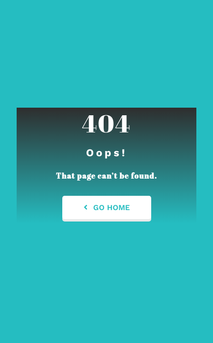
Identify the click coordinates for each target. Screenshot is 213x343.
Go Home (107, 207)
